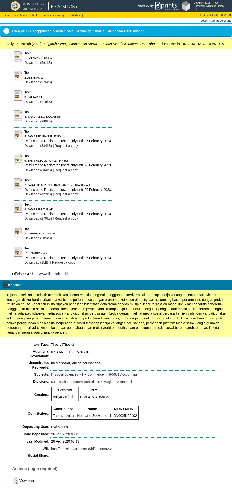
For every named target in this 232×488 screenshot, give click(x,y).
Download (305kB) (38, 238)
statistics (74, 15)
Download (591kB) (38, 62)
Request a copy (66, 146)
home (5, 15)
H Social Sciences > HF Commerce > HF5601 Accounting (94, 374)
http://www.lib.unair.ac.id (50, 274)
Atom (227, 14)
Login (204, 20)
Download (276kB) (38, 82)
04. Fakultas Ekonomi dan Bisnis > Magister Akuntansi (91, 382)
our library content (25, 15)
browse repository (53, 15)
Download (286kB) (38, 121)
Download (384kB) (38, 146)
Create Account (221, 20)
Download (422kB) (38, 194)
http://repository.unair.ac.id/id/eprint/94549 (82, 449)
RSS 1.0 (217, 14)
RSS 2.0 (205, 14)
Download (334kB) (38, 170)
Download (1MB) (36, 262)
